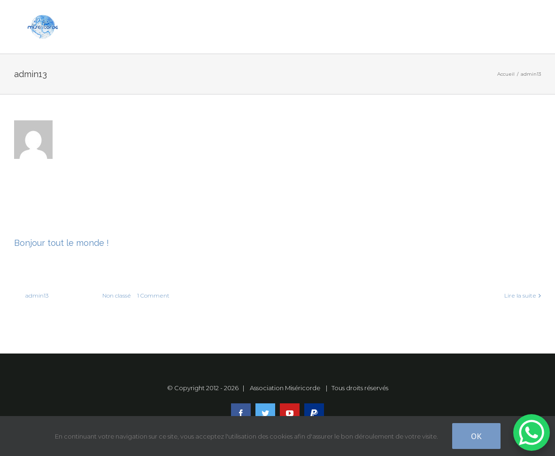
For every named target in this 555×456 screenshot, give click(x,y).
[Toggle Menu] (520, 27)
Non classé (116, 295)
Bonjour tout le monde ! (61, 243)
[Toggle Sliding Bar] (484, 27)
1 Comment (153, 295)
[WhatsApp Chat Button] (531, 432)
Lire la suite (520, 295)
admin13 (36, 295)
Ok (476, 436)
